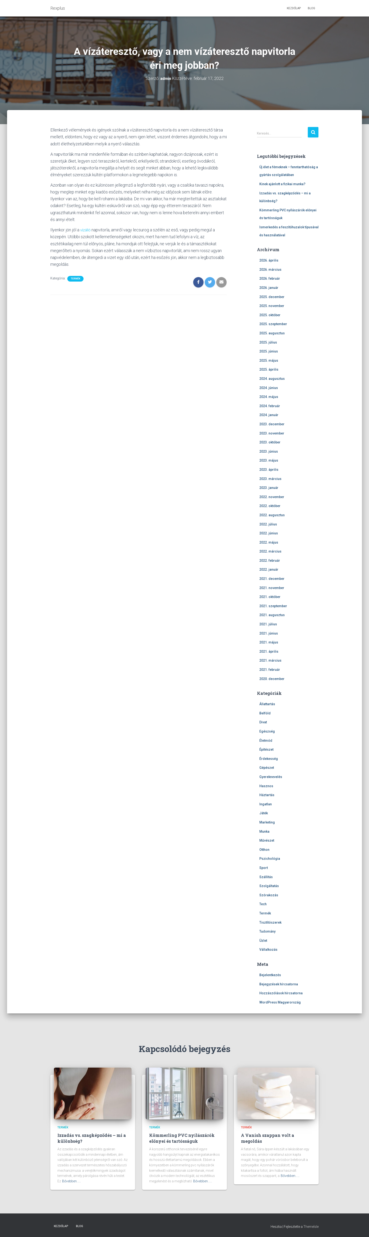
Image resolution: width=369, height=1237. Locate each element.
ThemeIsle (311, 1226)
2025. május (268, 360)
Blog (311, 8)
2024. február (269, 406)
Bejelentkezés (270, 975)
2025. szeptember (273, 324)
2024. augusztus (272, 378)
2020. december (272, 678)
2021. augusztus (272, 615)
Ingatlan (265, 804)
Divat (263, 722)
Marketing (267, 822)
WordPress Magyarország (280, 1002)
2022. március (270, 551)
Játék (263, 813)
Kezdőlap (294, 8)
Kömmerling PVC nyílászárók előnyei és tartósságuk (182, 1138)
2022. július (268, 524)
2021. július (268, 624)
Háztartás (266, 795)
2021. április (268, 651)
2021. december (272, 578)
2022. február (269, 560)
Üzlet (263, 940)
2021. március (270, 660)
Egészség (267, 731)
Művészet (266, 840)
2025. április (268, 369)
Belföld (265, 713)
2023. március (270, 478)
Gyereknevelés (270, 776)
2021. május (268, 642)
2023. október (270, 442)
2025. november (271, 306)
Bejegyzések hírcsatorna (278, 984)
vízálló (86, 229)
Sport (263, 867)
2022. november (271, 497)
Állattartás (267, 704)
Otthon (264, 849)
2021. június (268, 633)
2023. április (268, 469)
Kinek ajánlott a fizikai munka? (282, 184)
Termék (75, 278)
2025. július (268, 342)
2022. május (268, 542)
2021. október (270, 597)
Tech (263, 904)
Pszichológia (269, 858)
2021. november (271, 588)
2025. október (270, 315)
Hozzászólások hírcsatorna (281, 993)
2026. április (268, 260)
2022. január (268, 569)
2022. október (270, 506)
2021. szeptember (273, 606)
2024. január (268, 415)
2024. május (268, 397)
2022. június (268, 533)
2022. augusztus (272, 515)
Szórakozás (268, 895)
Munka (264, 831)
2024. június (268, 387)
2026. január (268, 287)
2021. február (269, 669)
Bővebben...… (71, 1181)
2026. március (270, 269)
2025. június (268, 351)
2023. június (268, 451)
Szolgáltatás (269, 886)
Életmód (265, 740)
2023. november (271, 433)
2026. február (269, 278)
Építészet (266, 749)
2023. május (268, 460)
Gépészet (266, 768)
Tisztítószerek (270, 922)
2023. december (272, 424)
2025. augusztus (272, 333)
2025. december (272, 297)
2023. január (268, 488)
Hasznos (266, 786)
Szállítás (266, 877)
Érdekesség (268, 758)
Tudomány (267, 931)
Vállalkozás (268, 949)
